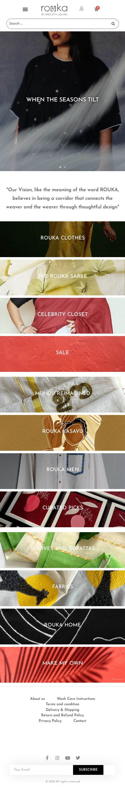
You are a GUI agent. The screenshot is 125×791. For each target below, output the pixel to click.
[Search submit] (113, 24)
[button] (25, 9)
